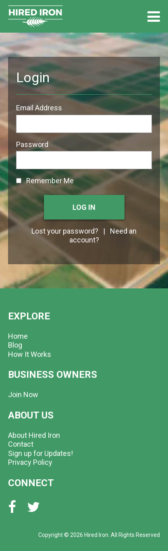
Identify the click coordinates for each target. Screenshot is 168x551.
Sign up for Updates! (40, 453)
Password (32, 144)
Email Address (39, 108)
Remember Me (45, 180)
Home (18, 336)
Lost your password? (64, 231)
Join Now (23, 394)
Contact (20, 444)
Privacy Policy (30, 462)
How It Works (29, 354)
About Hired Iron (34, 435)
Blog (15, 345)
